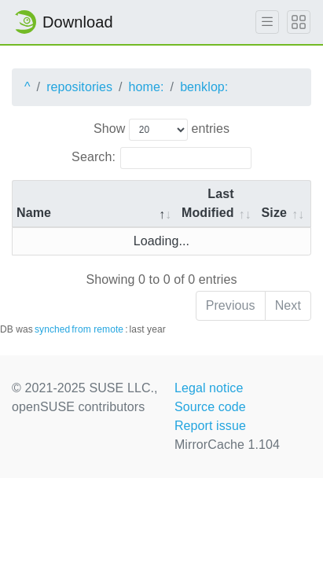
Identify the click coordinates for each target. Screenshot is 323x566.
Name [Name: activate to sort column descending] (34, 212)
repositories (79, 87)
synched (52, 329)
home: (146, 87)
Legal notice (209, 388)
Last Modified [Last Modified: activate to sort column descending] (208, 203)
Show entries (161, 130)
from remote (97, 329)
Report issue (210, 425)
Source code (210, 406)
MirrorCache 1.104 (227, 444)
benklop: (204, 87)
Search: (161, 158)
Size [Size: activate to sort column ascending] (274, 212)
